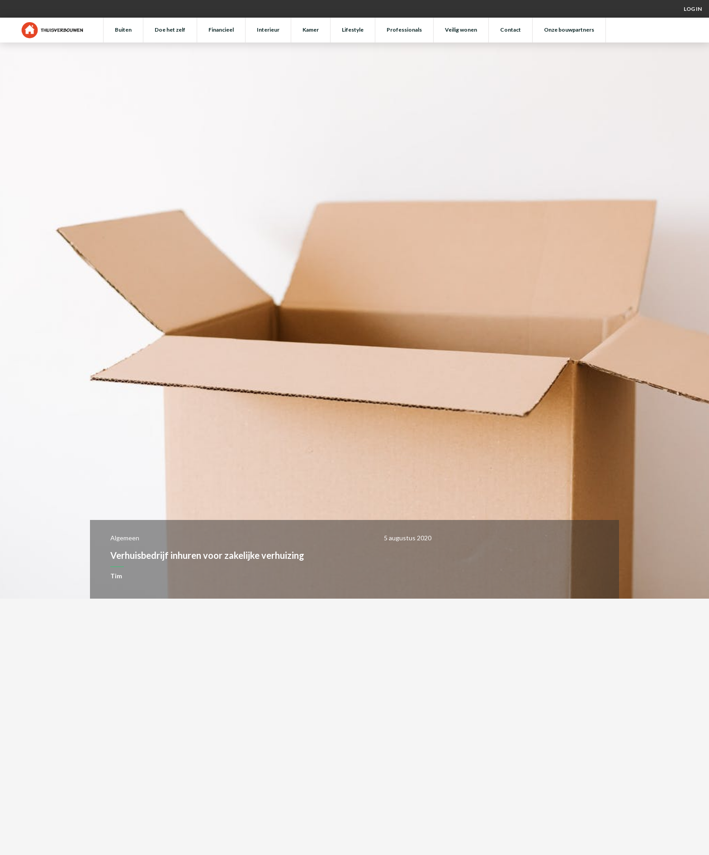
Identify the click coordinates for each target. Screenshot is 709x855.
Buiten (123, 29)
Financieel (221, 29)
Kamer (311, 29)
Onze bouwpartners (569, 29)
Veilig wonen (461, 29)
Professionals (404, 29)
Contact (510, 29)
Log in (693, 8)
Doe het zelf (170, 29)
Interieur (268, 29)
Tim (116, 576)
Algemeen (124, 538)
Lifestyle (353, 29)
